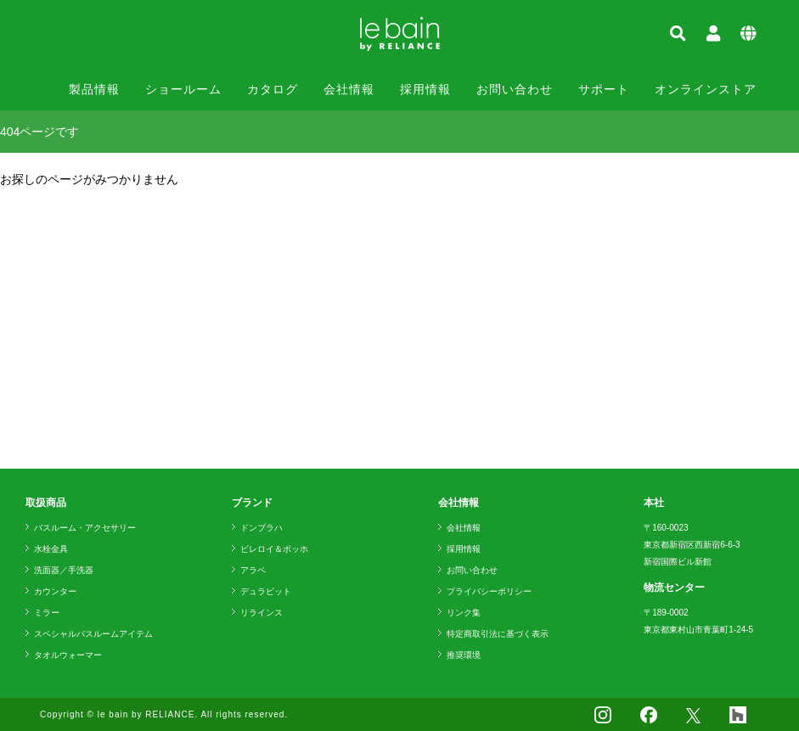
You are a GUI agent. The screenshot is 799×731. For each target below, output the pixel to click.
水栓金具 (51, 549)
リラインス (261, 612)
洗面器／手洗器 (63, 570)
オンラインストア (706, 89)
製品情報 (94, 89)
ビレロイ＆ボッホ (274, 549)
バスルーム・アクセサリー (85, 527)
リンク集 (464, 612)
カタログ (272, 89)
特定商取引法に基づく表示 (498, 633)
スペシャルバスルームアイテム (93, 633)
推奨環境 (464, 655)
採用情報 (425, 89)
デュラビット (265, 591)
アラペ (253, 570)
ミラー (46, 612)
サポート (603, 89)
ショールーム (183, 89)
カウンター (55, 591)
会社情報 (349, 89)
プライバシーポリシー (489, 591)
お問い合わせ (514, 89)
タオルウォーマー (68, 655)
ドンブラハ (261, 527)
